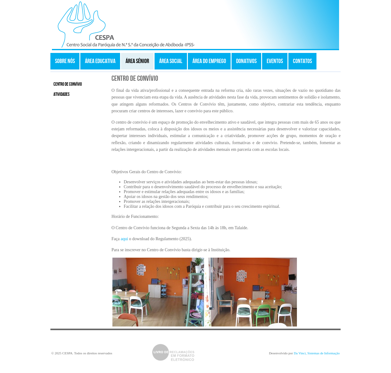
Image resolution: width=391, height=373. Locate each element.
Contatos (302, 61)
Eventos (275, 61)
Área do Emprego (209, 61)
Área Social (170, 61)
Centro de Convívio (67, 84)
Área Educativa (100, 61)
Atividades (61, 94)
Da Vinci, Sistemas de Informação (317, 353)
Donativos (246, 61)
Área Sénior (137, 61)
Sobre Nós (65, 61)
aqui (124, 239)
